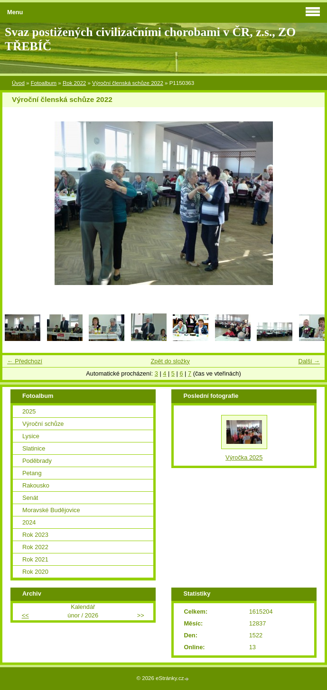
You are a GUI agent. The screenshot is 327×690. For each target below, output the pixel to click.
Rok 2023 (35, 534)
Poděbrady (37, 460)
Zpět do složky (170, 361)
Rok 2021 (35, 559)
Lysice (30, 436)
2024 (29, 522)
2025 (29, 411)
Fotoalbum (43, 83)
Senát (30, 497)
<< (25, 615)
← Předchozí (24, 361)
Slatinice (33, 448)
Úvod (18, 83)
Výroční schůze (43, 423)
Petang (32, 473)
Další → (309, 361)
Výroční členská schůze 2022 (127, 83)
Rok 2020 (35, 571)
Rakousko (35, 485)
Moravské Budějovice (51, 510)
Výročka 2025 (243, 457)
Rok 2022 (74, 83)
